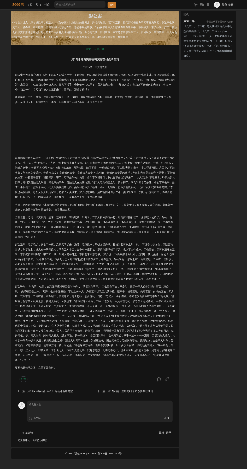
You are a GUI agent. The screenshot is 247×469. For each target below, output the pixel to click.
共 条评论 (26, 432)
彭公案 (104, 67)
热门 (38, 4)
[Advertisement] (95, 131)
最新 (162, 432)
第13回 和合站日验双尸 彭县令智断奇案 (50, 391)
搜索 (112, 4)
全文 (88, 49)
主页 (97, 67)
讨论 (47, 4)
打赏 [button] (23, 379)
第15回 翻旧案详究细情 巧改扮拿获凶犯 (130, 391)
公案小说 (99, 49)
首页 (29, 4)
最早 (168, 432)
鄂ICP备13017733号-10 (111, 453)
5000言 (18, 4)
